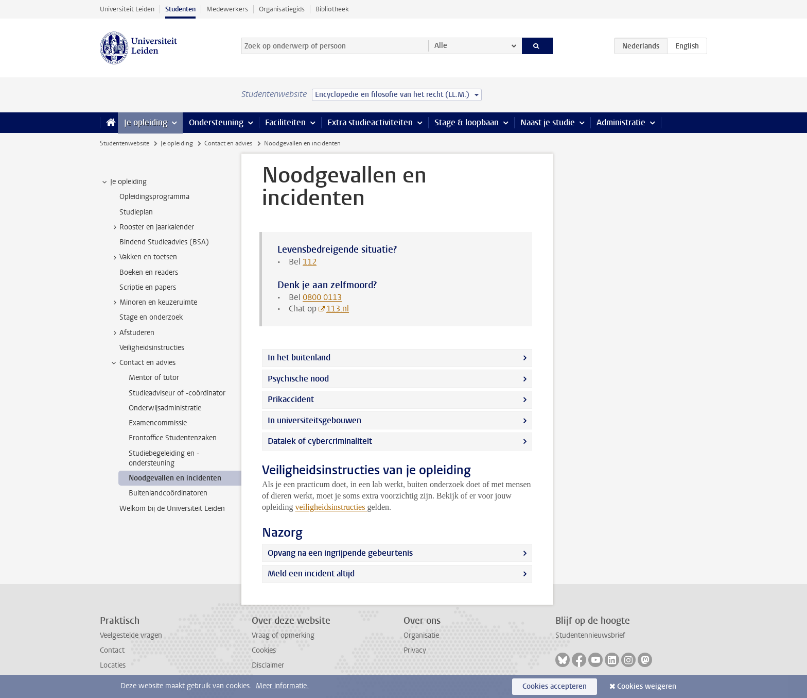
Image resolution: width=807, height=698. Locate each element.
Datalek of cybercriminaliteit (320, 441)
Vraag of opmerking (283, 635)
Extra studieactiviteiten (370, 122)
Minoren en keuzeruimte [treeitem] (153, 302)
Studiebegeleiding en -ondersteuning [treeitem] (164, 458)
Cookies (264, 650)
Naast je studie (547, 122)
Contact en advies (228, 143)
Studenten (180, 9)
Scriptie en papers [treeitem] (147, 287)
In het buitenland (299, 357)
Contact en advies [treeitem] (143, 363)
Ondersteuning (216, 122)
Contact (112, 650)
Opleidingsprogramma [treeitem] (154, 197)
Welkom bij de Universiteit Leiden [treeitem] (172, 508)
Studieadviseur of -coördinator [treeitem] (177, 393)
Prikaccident (291, 399)
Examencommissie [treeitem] (158, 423)
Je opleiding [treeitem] (123, 182)
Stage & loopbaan (466, 122)
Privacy (415, 650)
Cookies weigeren (646, 686)
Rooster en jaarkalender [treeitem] (152, 227)
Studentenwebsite (124, 143)
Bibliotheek (332, 9)
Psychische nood (298, 378)
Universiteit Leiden (127, 9)
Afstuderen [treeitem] (132, 333)
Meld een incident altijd (311, 573)
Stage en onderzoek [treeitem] (151, 317)
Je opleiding (145, 122)
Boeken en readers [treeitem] (148, 272)
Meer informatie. (282, 686)
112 (310, 261)
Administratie (621, 122)
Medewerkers (227, 9)
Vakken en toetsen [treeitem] (143, 257)
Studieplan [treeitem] (136, 212)
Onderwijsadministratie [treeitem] (165, 408)
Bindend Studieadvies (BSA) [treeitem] (164, 242)
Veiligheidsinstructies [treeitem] (151, 348)
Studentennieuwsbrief (590, 635)
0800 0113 (322, 297)
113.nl (337, 308)
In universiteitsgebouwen (314, 420)
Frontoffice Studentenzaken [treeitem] (173, 438)
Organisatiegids (282, 9)
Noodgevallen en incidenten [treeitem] (175, 478)
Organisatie (421, 635)
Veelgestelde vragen (131, 635)
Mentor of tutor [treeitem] (154, 378)
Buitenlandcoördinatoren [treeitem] (168, 493)
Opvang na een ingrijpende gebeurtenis (340, 552)
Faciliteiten (285, 122)
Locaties (113, 665)
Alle (440, 46)
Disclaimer (268, 665)
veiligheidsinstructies (331, 507)
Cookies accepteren (554, 686)
